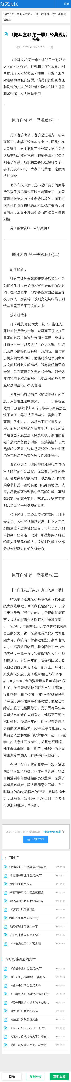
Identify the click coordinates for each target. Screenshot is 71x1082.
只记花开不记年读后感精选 (26, 892)
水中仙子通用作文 (20, 884)
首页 (19, 14)
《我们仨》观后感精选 (23, 1011)
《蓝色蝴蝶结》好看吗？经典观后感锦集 (29, 1002)
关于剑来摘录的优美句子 (25, 935)
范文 (27, 14)
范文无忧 (9, 3)
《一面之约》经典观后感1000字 (29, 994)
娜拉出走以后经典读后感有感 (27, 867)
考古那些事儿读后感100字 (25, 875)
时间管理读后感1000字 (23, 926)
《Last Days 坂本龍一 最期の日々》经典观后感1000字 (29, 977)
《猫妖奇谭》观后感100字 (25, 968)
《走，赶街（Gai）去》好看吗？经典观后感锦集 (29, 1028)
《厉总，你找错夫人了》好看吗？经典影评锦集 (29, 1036)
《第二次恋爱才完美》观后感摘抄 (29, 1045)
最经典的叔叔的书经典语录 (26, 901)
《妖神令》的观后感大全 (25, 985)
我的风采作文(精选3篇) (23, 918)
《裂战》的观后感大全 (23, 1019)
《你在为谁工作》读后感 (25, 943)
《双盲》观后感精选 (22, 909)
